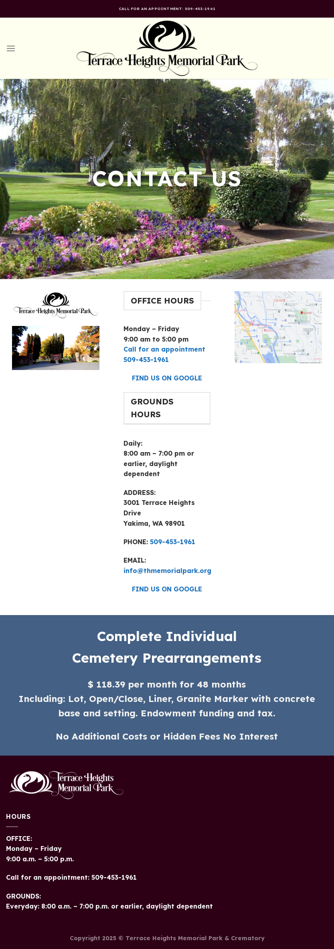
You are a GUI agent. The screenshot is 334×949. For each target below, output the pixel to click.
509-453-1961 (171, 542)
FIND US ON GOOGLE (167, 378)
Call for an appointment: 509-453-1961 (167, 8)
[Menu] (11, 48)
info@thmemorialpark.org (167, 571)
